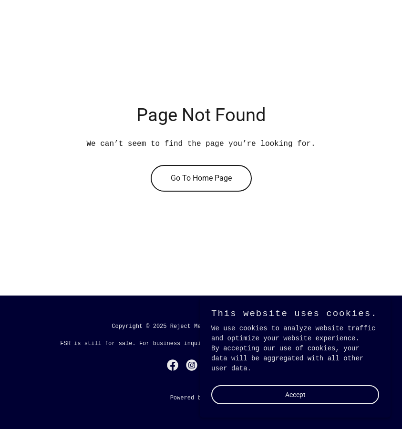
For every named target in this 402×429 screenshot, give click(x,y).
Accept (295, 394)
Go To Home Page (201, 178)
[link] (172, 365)
